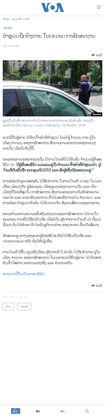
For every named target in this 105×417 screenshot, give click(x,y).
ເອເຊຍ (7, 28)
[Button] (96, 55)
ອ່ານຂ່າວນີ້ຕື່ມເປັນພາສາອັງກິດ (24, 274)
